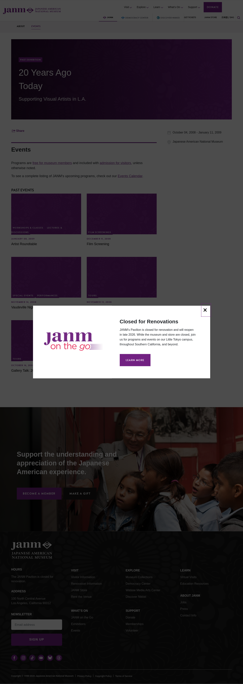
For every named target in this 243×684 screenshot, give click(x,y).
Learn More (135, 360)
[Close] (206, 310)
